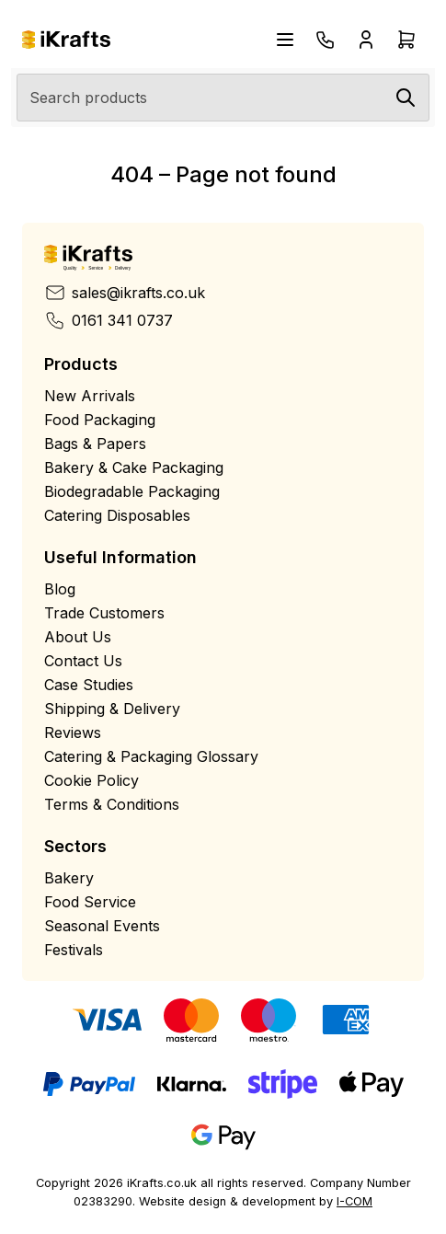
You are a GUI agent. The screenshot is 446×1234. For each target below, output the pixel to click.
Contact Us (83, 661)
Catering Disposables (117, 515)
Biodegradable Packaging (132, 491)
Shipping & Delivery (112, 708)
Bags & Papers (95, 443)
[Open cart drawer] (406, 39)
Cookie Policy (91, 780)
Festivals (73, 949)
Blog (59, 589)
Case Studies (88, 684)
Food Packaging (99, 419)
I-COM (354, 1201)
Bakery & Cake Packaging (133, 467)
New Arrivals (89, 395)
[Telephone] (325, 39)
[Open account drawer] (366, 39)
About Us (77, 637)
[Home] (66, 40)
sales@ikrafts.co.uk (124, 293)
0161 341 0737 (108, 320)
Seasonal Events (102, 926)
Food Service (90, 902)
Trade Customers (104, 613)
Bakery (69, 878)
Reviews (72, 732)
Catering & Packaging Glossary (151, 756)
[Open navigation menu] (285, 39)
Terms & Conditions (111, 804)
